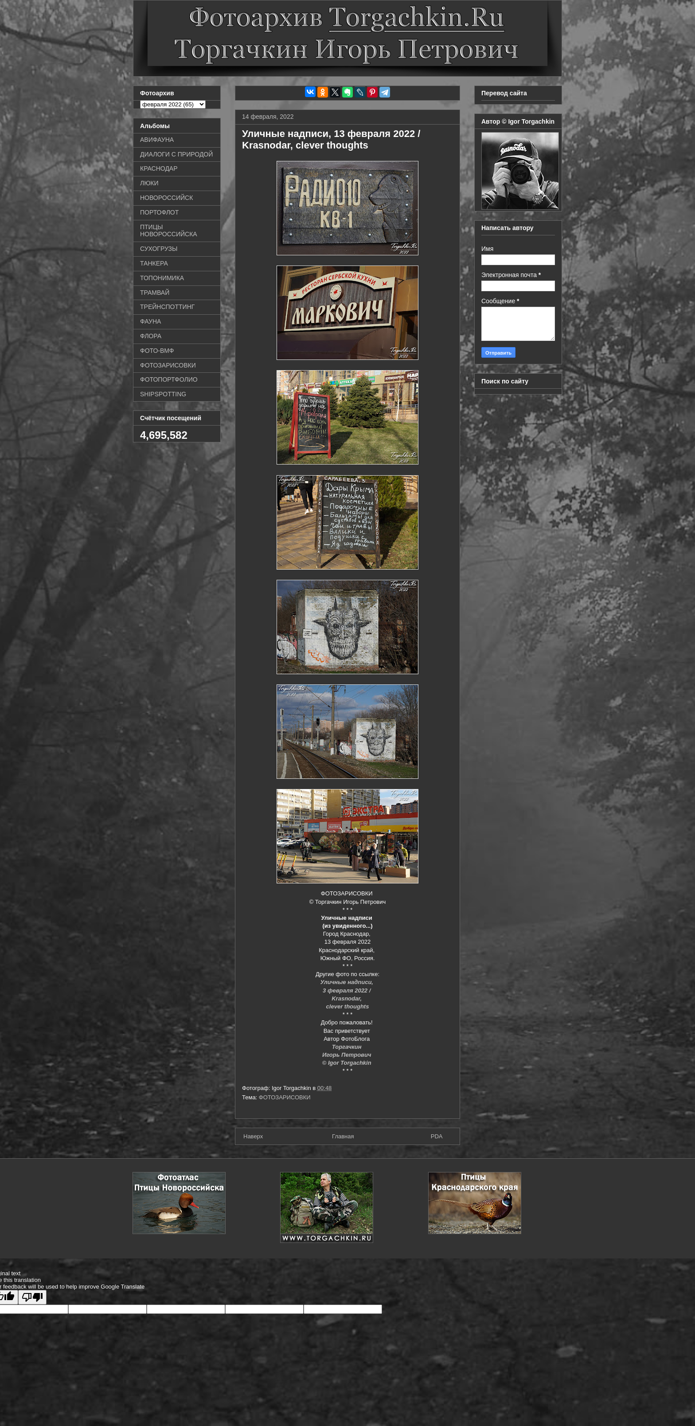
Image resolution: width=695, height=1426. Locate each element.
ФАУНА (150, 321)
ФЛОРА (150, 336)
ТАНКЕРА (154, 263)
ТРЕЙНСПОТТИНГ (167, 306)
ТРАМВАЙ (154, 292)
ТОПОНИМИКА (162, 277)
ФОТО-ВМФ (157, 350)
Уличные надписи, (347, 982)
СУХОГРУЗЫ (158, 248)
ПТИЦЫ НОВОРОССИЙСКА (168, 230)
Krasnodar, (347, 998)
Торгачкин (347, 1046)
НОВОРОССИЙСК (166, 197)
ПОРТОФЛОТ (159, 212)
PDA (437, 1136)
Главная (343, 1136)
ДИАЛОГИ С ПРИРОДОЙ (176, 154)
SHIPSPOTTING (163, 394)
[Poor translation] (32, 1297)
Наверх (253, 1136)
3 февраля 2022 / (347, 990)
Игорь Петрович (347, 1054)
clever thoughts (347, 1006)
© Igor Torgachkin (347, 1062)
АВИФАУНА (157, 139)
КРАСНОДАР (159, 168)
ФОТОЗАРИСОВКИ (285, 1097)
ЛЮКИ (149, 183)
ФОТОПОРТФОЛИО (169, 379)
